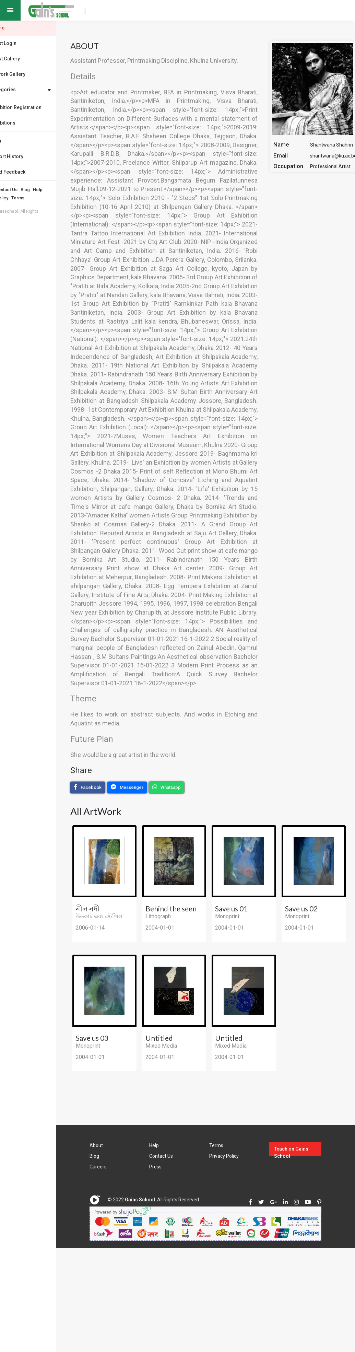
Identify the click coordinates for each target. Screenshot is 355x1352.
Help (64, 189)
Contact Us (32, 189)
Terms (44, 197)
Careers (121, 1247)
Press (174, 1247)
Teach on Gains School (299, 1231)
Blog (51, 189)
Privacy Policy (20, 197)
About (12, 189)
